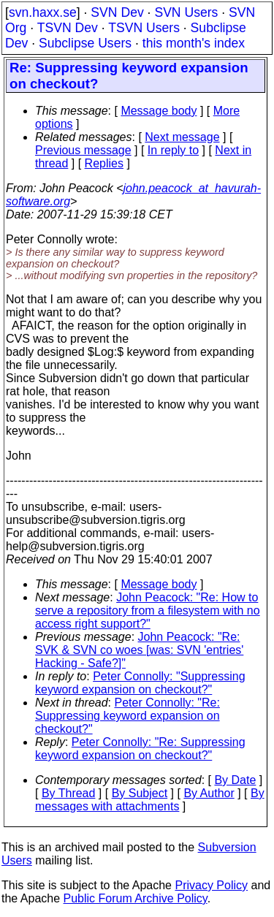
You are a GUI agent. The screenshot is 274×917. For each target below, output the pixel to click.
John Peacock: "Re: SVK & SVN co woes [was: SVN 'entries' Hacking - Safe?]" (139, 650)
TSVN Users (144, 27)
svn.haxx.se (43, 12)
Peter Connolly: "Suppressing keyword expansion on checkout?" (140, 683)
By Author (208, 793)
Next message (182, 137)
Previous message (83, 150)
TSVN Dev (67, 27)
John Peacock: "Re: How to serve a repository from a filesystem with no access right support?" (147, 610)
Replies (104, 163)
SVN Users (186, 12)
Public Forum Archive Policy (136, 898)
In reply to (173, 150)
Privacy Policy (211, 885)
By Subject (139, 793)
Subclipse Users (85, 43)
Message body (159, 110)
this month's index (193, 43)
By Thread (69, 793)
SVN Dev (117, 12)
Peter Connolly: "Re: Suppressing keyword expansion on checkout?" (127, 715)
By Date (235, 780)
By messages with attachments (150, 800)
